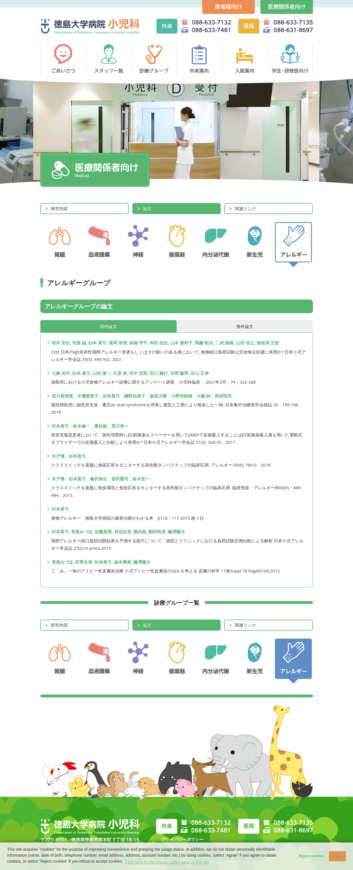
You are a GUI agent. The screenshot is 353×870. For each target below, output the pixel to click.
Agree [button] (337, 856)
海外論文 (244, 326)
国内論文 (108, 326)
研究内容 (59, 208)
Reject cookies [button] (310, 856)
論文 (147, 208)
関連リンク (245, 208)
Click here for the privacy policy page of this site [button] (167, 862)
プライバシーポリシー (182, 839)
